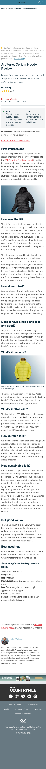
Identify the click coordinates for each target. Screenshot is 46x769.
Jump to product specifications (15, 140)
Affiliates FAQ (19, 58)
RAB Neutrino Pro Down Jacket (19, 160)
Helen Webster (16, 639)
